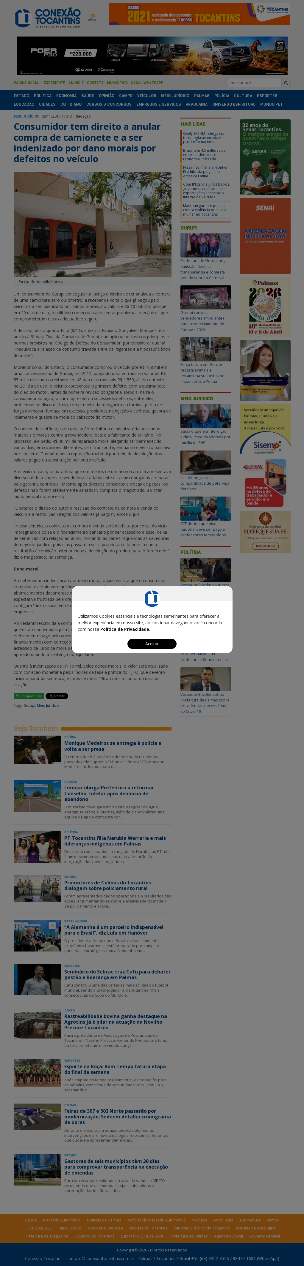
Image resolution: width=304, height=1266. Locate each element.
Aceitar (152, 644)
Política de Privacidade (124, 629)
